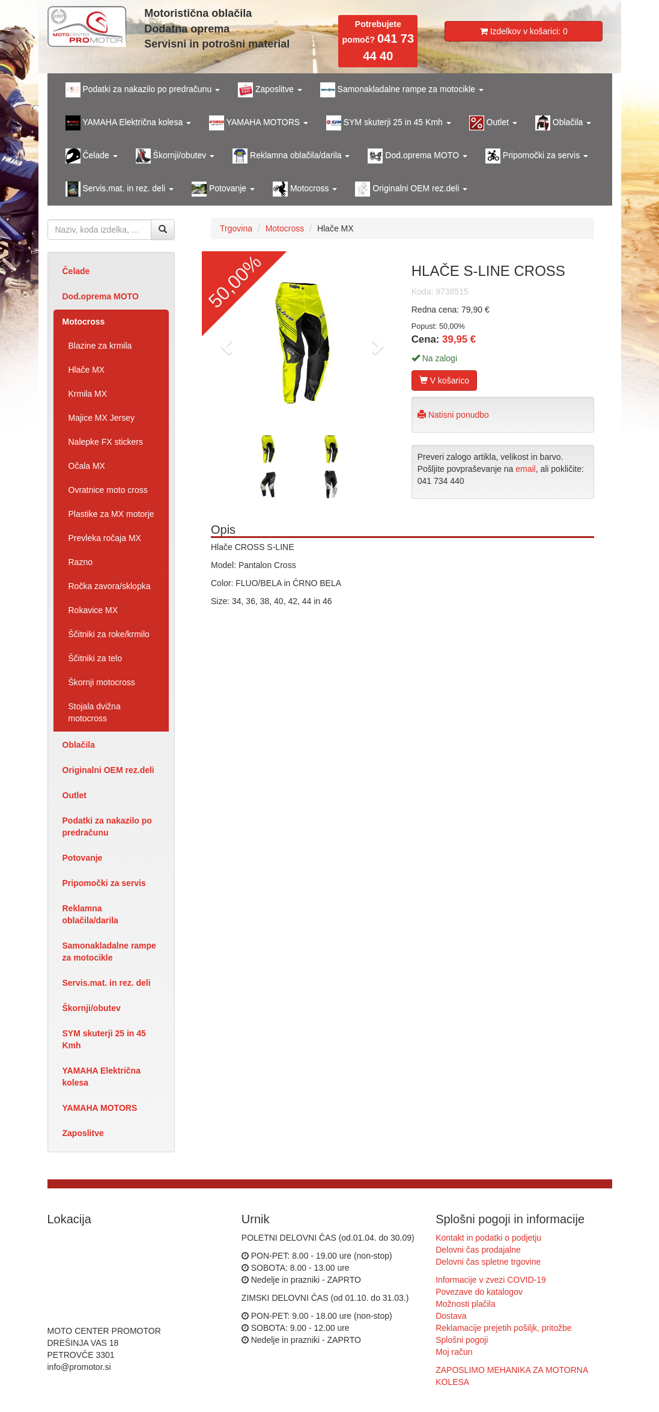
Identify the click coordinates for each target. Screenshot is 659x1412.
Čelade (76, 271)
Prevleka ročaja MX (104, 538)
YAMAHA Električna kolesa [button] (128, 122)
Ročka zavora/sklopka (109, 586)
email (525, 469)
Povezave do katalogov (479, 1292)
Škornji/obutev (91, 1008)
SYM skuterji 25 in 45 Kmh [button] (388, 122)
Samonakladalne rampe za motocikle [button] (402, 89)
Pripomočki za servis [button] (536, 156)
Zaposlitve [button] (270, 89)
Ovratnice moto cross (108, 490)
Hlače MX (86, 369)
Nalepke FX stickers (105, 442)
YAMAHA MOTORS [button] (258, 122)
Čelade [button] (91, 156)
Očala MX (86, 466)
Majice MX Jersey (101, 418)
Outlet (74, 795)
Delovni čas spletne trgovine (488, 1262)
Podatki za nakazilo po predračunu (107, 826)
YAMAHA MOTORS (100, 1108)
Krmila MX (88, 394)
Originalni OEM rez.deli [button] (411, 189)
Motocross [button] (305, 189)
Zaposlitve (83, 1133)
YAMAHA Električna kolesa (101, 1076)
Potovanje (82, 858)
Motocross (83, 321)
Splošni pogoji (462, 1340)
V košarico (444, 380)
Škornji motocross (101, 682)
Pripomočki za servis (104, 883)
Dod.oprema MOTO (100, 296)
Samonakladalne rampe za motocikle (109, 951)
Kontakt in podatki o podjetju (488, 1237)
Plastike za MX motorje (111, 514)
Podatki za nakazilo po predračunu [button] (142, 89)
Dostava (451, 1316)
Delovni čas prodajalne (478, 1250)
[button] (224, 342)
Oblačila (78, 745)
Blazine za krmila (100, 345)
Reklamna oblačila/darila (90, 914)
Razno (80, 562)
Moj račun (454, 1352)
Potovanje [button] (223, 189)
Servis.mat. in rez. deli (106, 983)
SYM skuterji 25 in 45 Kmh (104, 1039)
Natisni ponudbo (453, 415)
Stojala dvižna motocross (94, 712)
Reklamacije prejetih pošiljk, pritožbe (503, 1328)
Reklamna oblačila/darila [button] (291, 156)
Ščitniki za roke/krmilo (109, 634)
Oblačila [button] (563, 122)
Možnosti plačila (466, 1304)
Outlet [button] (493, 122)
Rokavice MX (93, 610)
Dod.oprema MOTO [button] (417, 156)
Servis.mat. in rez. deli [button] (119, 189)
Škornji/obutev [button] (175, 156)
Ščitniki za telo (95, 658)
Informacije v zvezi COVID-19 (491, 1280)
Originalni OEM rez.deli (108, 770)
